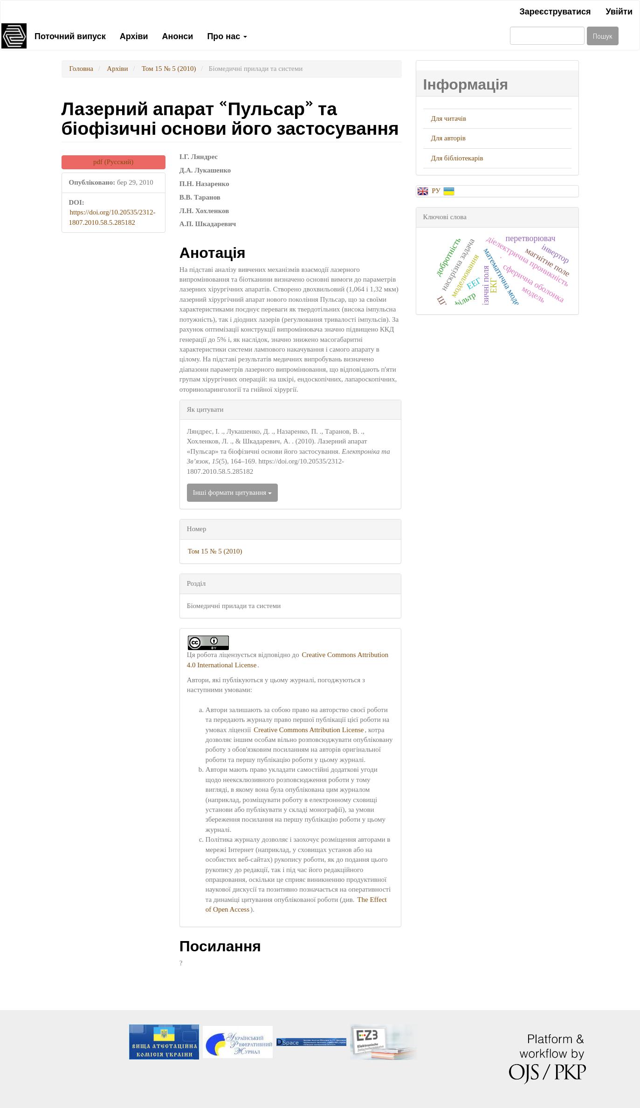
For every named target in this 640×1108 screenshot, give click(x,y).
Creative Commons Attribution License (309, 730)
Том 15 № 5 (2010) (169, 68)
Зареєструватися (555, 11)
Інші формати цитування (232, 492)
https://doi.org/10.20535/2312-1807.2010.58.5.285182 (112, 217)
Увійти (619, 11)
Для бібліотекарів (457, 158)
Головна (81, 68)
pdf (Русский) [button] (113, 162)
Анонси (177, 35)
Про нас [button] (227, 35)
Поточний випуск (70, 35)
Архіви (134, 35)
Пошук (602, 36)
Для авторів (448, 138)
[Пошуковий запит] (547, 36)
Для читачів (449, 118)
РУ (437, 190)
